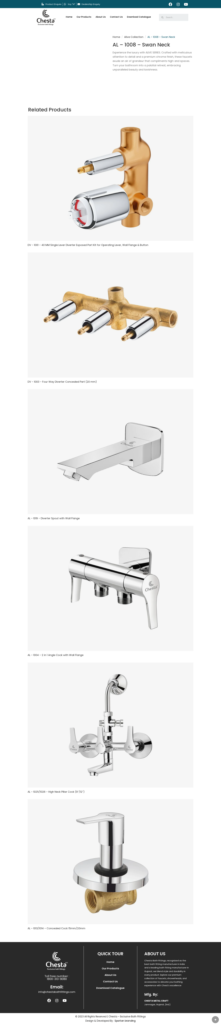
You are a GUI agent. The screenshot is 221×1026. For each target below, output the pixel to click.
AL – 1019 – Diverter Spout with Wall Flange (54, 517)
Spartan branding (125, 1019)
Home (69, 17)
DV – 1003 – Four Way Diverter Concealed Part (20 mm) (62, 381)
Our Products (84, 17)
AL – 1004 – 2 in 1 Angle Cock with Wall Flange (56, 654)
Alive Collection (133, 37)
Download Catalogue (140, 17)
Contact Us (117, 17)
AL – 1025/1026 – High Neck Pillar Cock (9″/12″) (56, 791)
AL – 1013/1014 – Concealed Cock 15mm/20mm (57, 927)
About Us (101, 17)
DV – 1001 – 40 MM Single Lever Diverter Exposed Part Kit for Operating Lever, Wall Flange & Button (88, 245)
